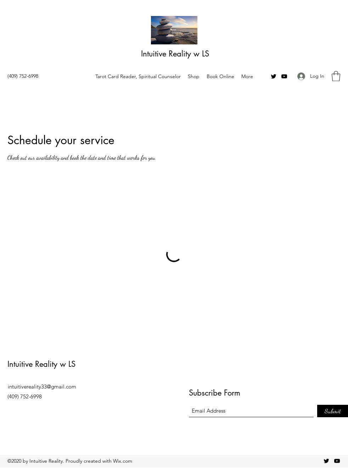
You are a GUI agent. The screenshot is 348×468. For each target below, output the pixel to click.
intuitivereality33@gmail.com (42, 386)
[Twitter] (273, 76)
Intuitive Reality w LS (175, 54)
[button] (336, 76)
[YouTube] (284, 76)
